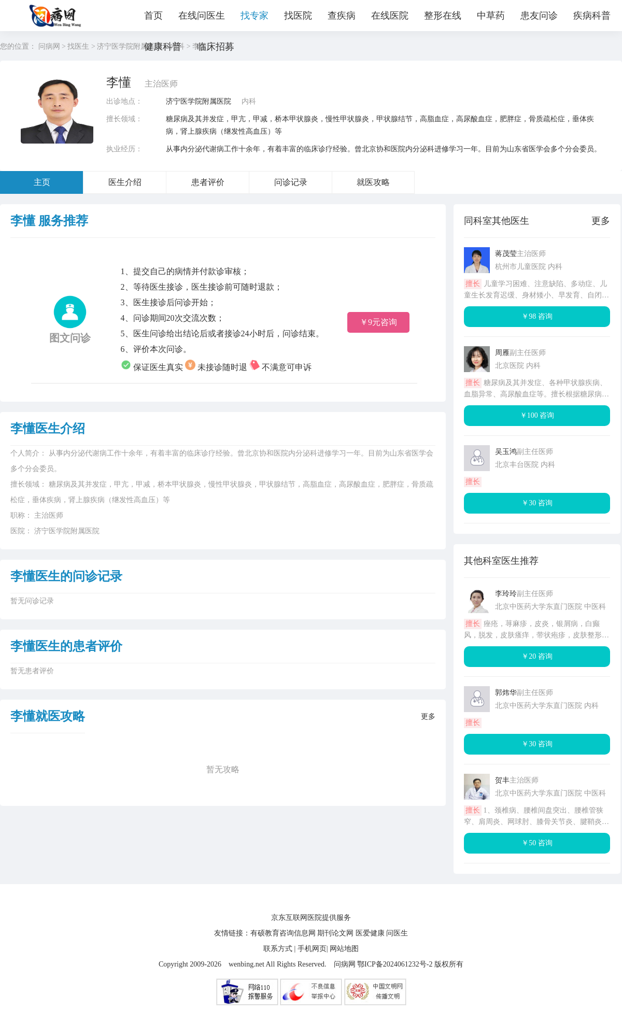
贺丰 (502, 780)
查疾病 (342, 15)
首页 (153, 15)
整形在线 (442, 15)
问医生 (397, 933)
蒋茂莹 (506, 254)
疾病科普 (592, 15)
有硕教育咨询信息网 (283, 933)
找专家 (254, 15)
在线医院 (389, 15)
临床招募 (215, 46)
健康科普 (162, 46)
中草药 (491, 15)
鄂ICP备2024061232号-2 (394, 964)
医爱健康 (370, 933)
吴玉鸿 (506, 452)
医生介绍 (125, 182)
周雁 (502, 353)
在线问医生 (201, 15)
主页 (42, 182)
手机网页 (312, 949)
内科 (249, 101)
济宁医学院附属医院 (198, 101)
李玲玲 (506, 594)
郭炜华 (506, 693)
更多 (428, 716)
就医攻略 (373, 182)
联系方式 (277, 949)
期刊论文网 (335, 933)
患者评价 (207, 182)
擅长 (472, 284)
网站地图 (344, 949)
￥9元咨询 (378, 322)
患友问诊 (539, 15)
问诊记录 (290, 182)
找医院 (298, 15)
